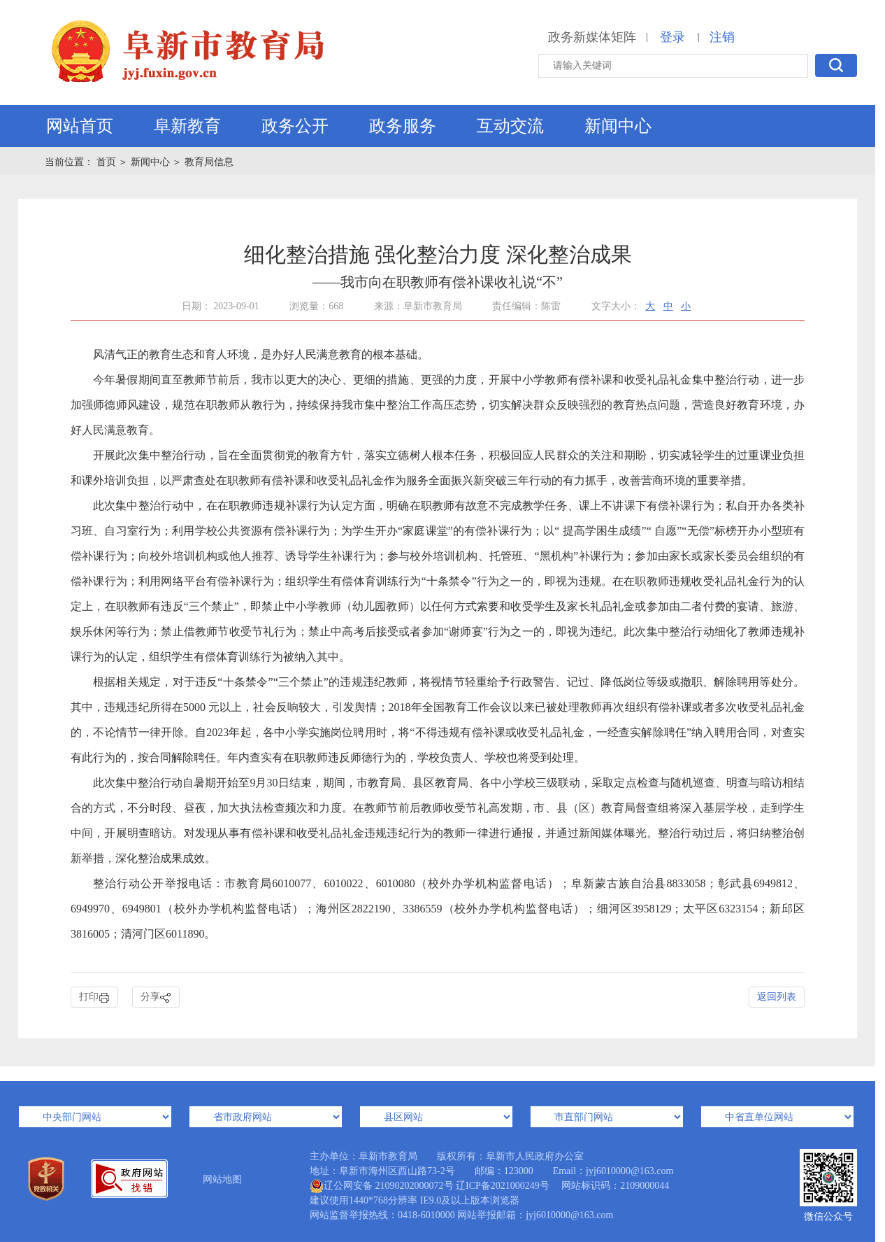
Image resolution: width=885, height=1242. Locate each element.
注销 (722, 37)
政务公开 (295, 126)
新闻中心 (618, 126)
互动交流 (510, 126)
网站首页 (79, 126)
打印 (94, 997)
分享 (156, 997)
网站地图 (222, 1179)
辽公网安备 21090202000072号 (382, 1186)
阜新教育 (187, 126)
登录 (672, 37)
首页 (107, 162)
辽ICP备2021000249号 (502, 1185)
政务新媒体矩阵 (592, 37)
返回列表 (776, 997)
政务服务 (402, 126)
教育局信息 (209, 162)
